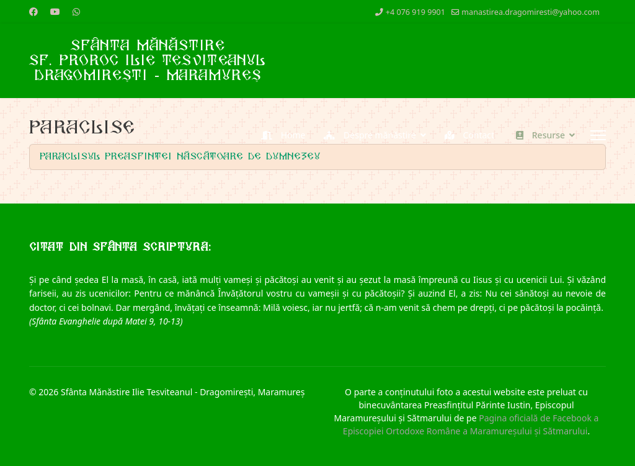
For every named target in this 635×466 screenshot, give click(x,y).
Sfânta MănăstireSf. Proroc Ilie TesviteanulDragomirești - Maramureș (147, 61)
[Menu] (598, 135)
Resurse (537, 135)
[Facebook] (33, 11)
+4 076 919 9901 (415, 12)
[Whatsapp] (76, 11)
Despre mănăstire (366, 135)
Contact (466, 135)
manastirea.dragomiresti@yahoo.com (530, 12)
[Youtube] (55, 11)
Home (280, 135)
